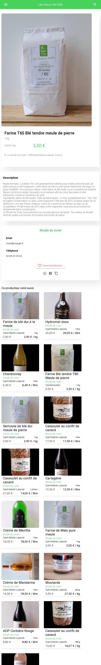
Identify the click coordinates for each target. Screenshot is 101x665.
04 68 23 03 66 (14, 256)
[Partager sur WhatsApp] (45, 274)
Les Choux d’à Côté (50, 4)
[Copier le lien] (56, 274)
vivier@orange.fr (14, 243)
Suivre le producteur (50, 265)
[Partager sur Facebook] (50, 274)
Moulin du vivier (50, 230)
